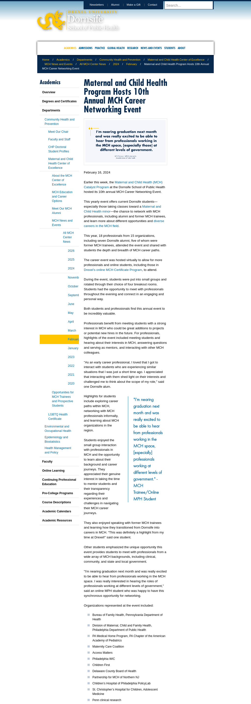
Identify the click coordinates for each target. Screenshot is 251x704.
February (131, 64)
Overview (48, 92)
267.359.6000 (125, 700)
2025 (71, 259)
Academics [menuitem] (70, 48)
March (72, 330)
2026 (71, 250)
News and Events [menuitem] (151, 48)
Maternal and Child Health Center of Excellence (176, 59)
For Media (92, 679)
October (73, 286)
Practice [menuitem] (100, 48)
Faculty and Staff (59, 139)
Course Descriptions (56, 502)
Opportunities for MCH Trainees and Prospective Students (63, 399)
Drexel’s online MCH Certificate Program (113, 270)
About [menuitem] (181, 48)
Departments (84, 59)
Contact (157, 4)
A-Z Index (77, 679)
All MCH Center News (93, 64)
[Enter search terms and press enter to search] (191, 5)
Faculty (47, 461)
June (71, 304)
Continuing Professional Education (59, 482)
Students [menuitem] (169, 48)
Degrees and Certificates (59, 101)
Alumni (120, 4)
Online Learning (53, 470)
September (73, 295)
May (71, 313)
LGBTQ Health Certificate (58, 417)
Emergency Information (121, 684)
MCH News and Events (59, 64)
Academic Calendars (56, 511)
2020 (71, 383)
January (73, 348)
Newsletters (101, 4)
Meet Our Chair (58, 131)
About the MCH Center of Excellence (62, 180)
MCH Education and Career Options (62, 196)
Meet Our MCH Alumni (62, 211)
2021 (71, 374)
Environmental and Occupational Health (58, 429)
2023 (71, 357)
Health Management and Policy (58, 450)
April (71, 321)
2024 (116, 64)
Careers (106, 679)
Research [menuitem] (132, 48)
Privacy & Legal (124, 679)
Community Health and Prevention (120, 59)
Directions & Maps (160, 679)
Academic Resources (57, 520)
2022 (71, 366)
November (73, 277)
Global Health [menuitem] (116, 48)
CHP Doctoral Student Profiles (58, 149)
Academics (63, 59)
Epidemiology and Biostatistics (56, 439)
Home (45, 59)
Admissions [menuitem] (85, 48)
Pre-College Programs (57, 493)
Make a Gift (138, 4)
